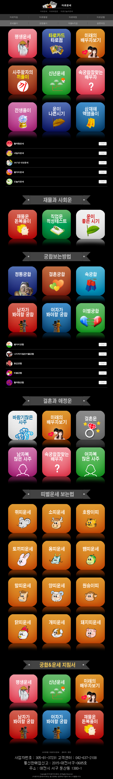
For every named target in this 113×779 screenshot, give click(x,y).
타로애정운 (53, 11)
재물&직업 (73, 23)
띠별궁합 (18, 373)
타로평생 (43, 17)
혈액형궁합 (19, 382)
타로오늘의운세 (67, 11)
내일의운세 (19, 153)
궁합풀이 (43, 23)
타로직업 (14, 17)
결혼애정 (101, 23)
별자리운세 (19, 172)
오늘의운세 (19, 182)
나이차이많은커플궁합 (24, 354)
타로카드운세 (54, 774)
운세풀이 (14, 23)
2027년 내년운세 (21, 163)
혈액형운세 (19, 144)
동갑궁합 (18, 363)
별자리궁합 (19, 344)
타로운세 (66, 5)
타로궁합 (101, 17)
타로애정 (73, 17)
